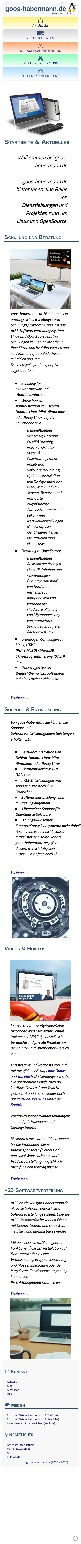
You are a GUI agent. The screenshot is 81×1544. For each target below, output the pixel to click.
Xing (9, 1386)
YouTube (23, 1099)
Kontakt (12, 1382)
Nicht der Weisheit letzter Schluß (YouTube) (32, 1415)
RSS (9, 1394)
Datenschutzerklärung (20, 1445)
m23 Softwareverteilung (40, 48)
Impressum (14, 1457)
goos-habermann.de (38, 1462)
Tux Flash (25, 1076)
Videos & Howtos (40, 35)
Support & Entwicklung (40, 73)
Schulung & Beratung (40, 61)
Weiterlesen (20, 697)
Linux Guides (56, 1070)
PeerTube (38, 1099)
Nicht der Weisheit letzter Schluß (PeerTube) (33, 1419)
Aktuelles (40, 23)
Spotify (16, 1104)
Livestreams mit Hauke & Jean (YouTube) (31, 1423)
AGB (9, 1453)
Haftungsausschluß (18, 1449)
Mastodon (13, 1390)
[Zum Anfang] (75, 1538)
